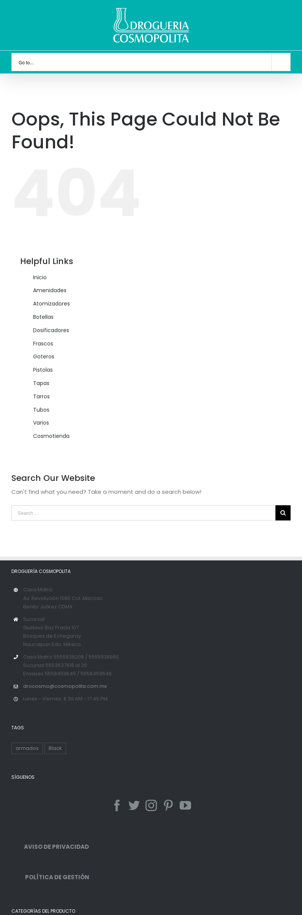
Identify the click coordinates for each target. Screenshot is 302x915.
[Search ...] (143, 512)
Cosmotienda (51, 436)
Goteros (43, 356)
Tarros (41, 396)
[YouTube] (185, 805)
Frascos (43, 343)
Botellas (43, 317)
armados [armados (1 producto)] (27, 748)
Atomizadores (51, 303)
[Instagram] (151, 805)
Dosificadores (51, 330)
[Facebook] (117, 805)
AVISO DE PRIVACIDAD (50, 847)
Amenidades (49, 290)
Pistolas (43, 370)
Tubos (41, 410)
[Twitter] (134, 805)
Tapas (41, 383)
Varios (41, 422)
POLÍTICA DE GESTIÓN (50, 877)
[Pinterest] (168, 805)
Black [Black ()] (55, 748)
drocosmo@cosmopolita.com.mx (65, 686)
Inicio (40, 277)
